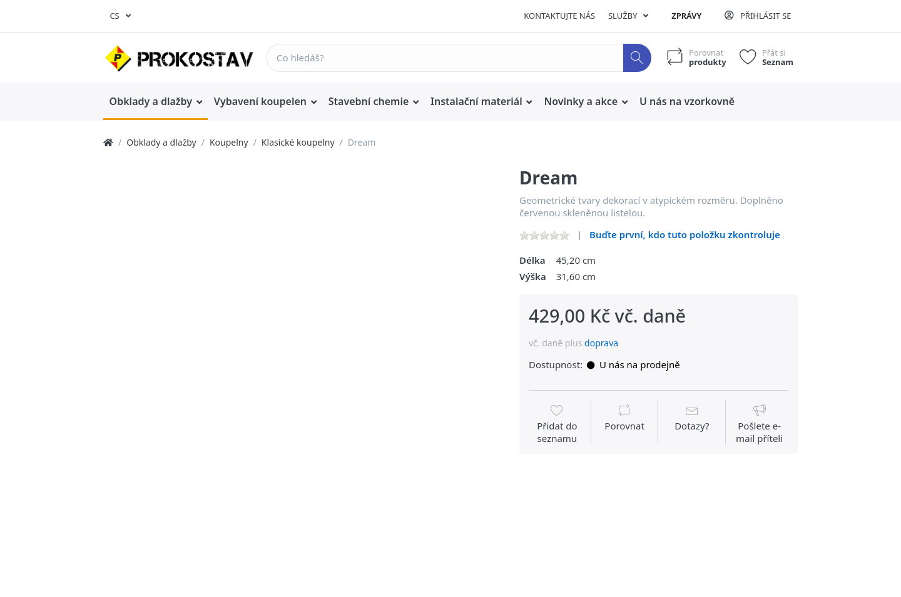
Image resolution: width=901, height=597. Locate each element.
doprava (601, 343)
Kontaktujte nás (559, 15)
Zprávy (686, 15)
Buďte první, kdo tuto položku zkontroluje (684, 234)
